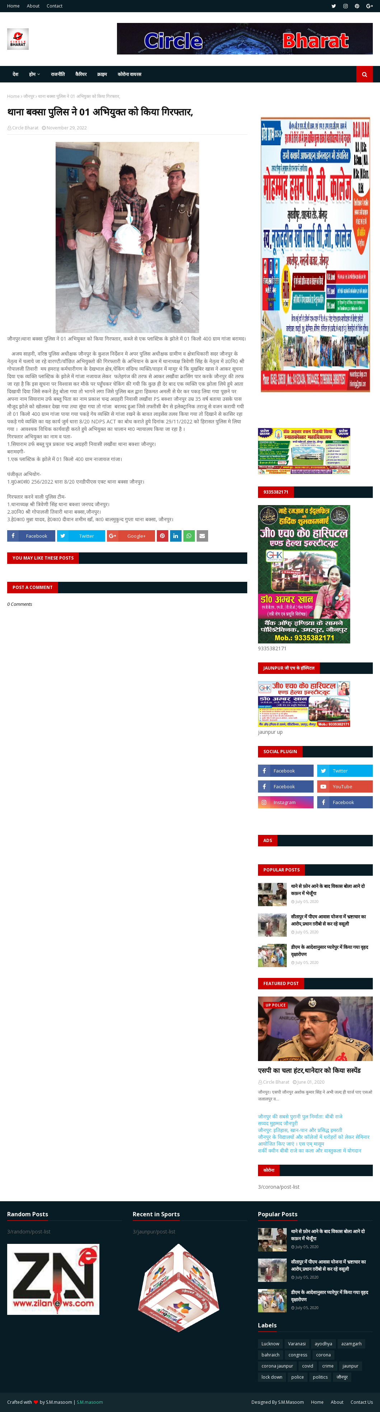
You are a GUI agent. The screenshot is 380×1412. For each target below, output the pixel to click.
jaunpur (350, 1366)
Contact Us (362, 1402)
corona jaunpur (277, 1366)
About (33, 6)
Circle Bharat (25, 128)
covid (307, 1366)
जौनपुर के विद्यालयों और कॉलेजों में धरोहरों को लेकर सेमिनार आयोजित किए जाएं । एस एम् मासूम (314, 1140)
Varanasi (297, 1344)
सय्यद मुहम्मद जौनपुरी (278, 1123)
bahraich (271, 1355)
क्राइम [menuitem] (102, 74)
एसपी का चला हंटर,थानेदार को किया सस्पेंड (309, 1070)
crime (328, 1366)
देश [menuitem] (15, 74)
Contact (54, 6)
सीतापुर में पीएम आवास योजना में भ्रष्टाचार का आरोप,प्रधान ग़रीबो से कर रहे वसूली (328, 920)
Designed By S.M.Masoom (278, 1402)
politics (320, 1377)
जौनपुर (28, 96)
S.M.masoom (59, 1402)
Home (13, 6)
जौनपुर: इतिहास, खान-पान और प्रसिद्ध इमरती (300, 1130)
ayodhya (323, 1344)
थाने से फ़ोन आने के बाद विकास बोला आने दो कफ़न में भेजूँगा (328, 890)
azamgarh (351, 1344)
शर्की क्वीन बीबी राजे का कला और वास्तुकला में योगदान (309, 1150)
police (297, 1377)
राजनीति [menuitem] (58, 74)
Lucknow (270, 1344)
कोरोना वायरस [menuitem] (129, 74)
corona (323, 1355)
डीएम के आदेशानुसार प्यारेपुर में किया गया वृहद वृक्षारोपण (329, 950)
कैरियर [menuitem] (80, 74)
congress (297, 1355)
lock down (272, 1377)
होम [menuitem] (32, 74)
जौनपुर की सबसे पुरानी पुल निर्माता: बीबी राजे (300, 1116)
